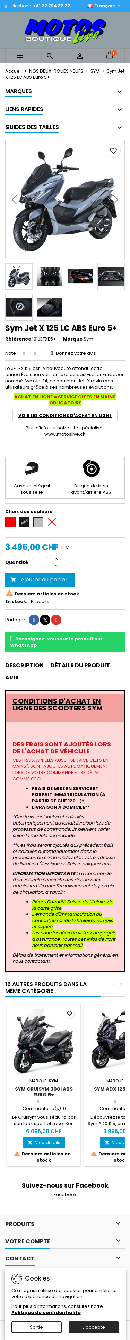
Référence (18, 339)
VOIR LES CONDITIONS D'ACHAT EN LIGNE (65, 415)
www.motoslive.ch (65, 434)
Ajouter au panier (39, 580)
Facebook (65, 1194)
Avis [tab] (12, 677)
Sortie (36, 1327)
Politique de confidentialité (46, 1312)
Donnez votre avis (76, 353)
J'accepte (93, 1327)
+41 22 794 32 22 (51, 6)
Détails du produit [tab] (80, 665)
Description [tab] (24, 665)
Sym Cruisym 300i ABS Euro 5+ (44, 1092)
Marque (73, 339)
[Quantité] (42, 562)
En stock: (16, 601)
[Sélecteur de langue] (104, 6)
